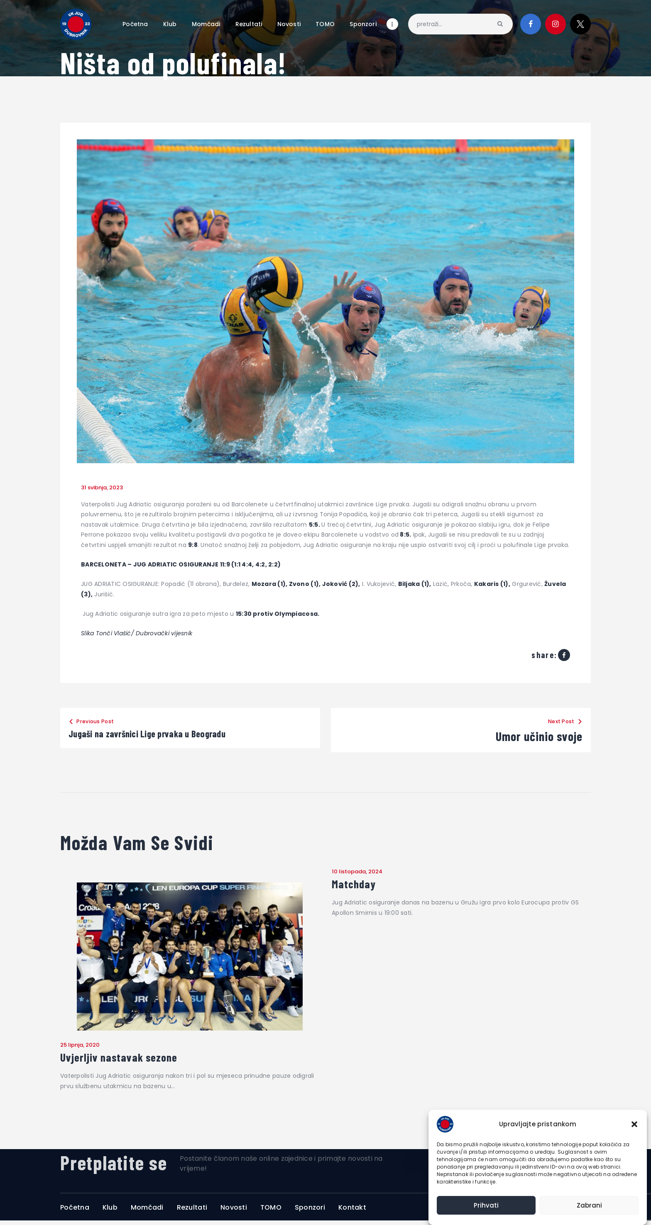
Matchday (359, 886)
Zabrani (589, 1205)
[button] (634, 1124)
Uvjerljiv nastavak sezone (134, 1060)
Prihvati (486, 1205)
